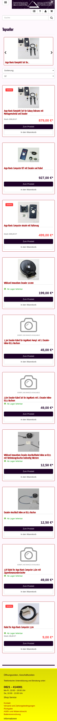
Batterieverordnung (12, 714)
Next (51, 52)
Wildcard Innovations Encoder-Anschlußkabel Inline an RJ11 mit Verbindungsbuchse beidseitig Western (27, 456)
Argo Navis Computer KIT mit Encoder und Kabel (23, 168)
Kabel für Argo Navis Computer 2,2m (19, 627)
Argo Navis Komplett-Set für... (17, 62)
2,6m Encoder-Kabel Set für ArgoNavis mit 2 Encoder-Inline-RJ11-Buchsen (28, 399)
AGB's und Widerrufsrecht (15, 711)
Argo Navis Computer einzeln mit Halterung (21, 225)
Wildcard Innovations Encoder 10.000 (18, 282)
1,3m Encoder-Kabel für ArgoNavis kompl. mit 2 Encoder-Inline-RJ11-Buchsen (27, 342)
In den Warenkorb (28, 132)
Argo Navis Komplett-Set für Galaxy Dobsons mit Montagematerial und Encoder (23, 112)
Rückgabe (8, 709)
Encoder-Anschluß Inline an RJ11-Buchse (20, 512)
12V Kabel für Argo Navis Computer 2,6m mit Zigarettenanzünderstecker (22, 571)
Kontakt (7, 703)
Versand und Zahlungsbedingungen (19, 706)
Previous (5, 52)
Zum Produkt (28, 126)
